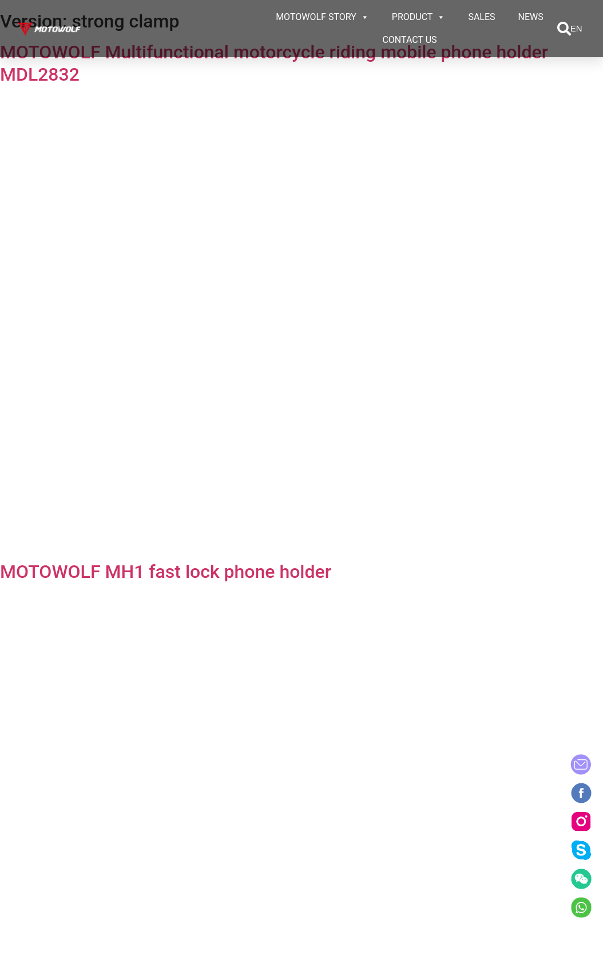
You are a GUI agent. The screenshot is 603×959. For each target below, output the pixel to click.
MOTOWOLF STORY (322, 17)
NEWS (531, 16)
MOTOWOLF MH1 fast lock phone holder (165, 571)
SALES (481, 16)
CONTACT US (409, 39)
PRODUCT (419, 17)
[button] (564, 28)
